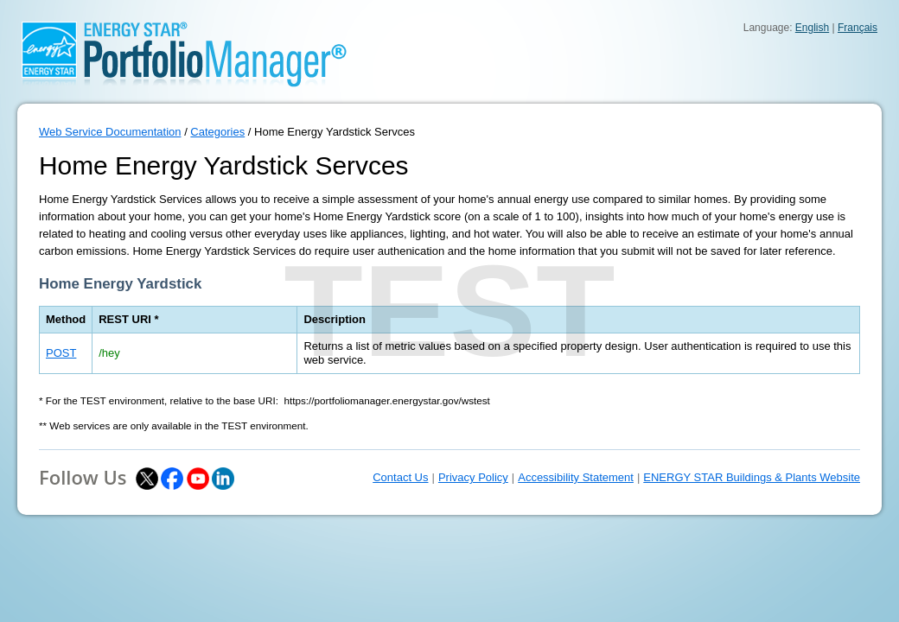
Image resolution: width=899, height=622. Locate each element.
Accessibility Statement (576, 477)
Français (857, 28)
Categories (217, 131)
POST (61, 352)
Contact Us (400, 477)
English (812, 28)
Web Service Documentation (110, 131)
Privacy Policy (473, 477)
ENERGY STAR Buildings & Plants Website (751, 477)
